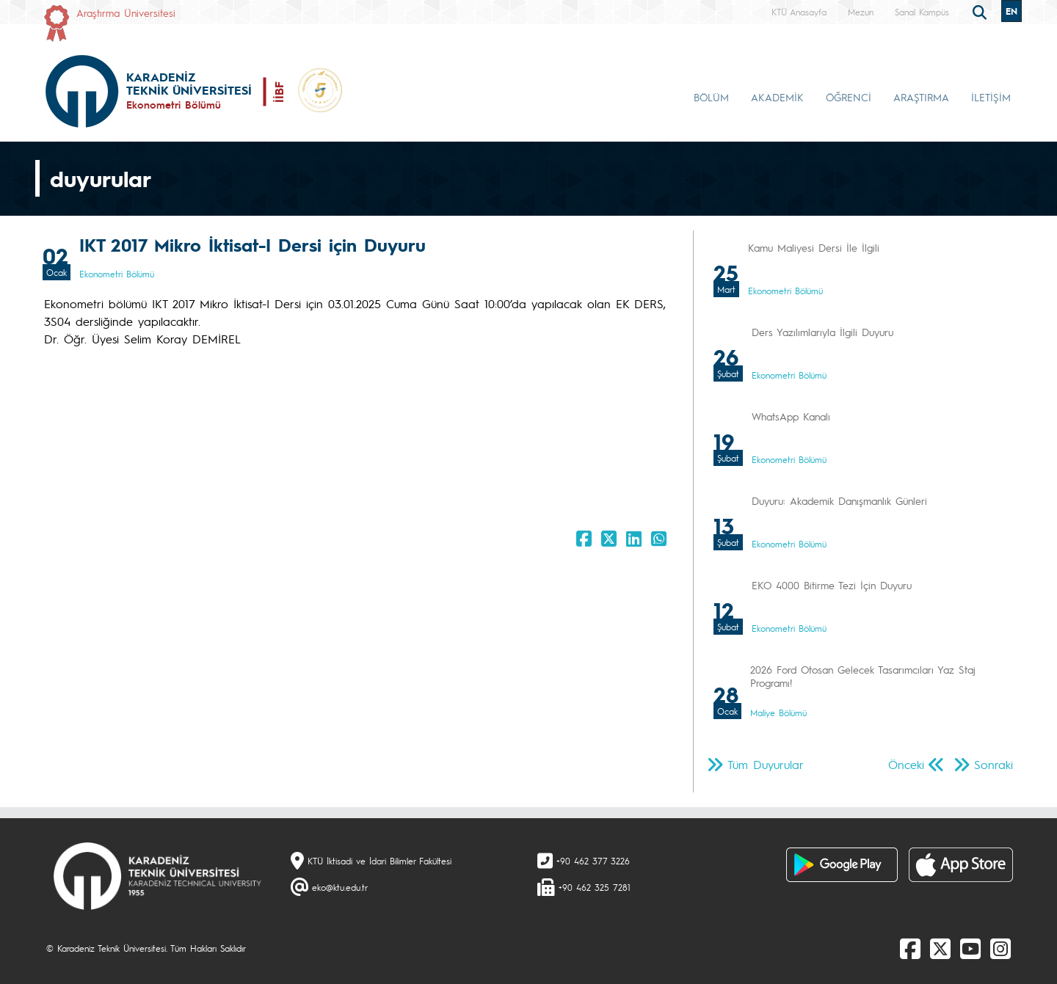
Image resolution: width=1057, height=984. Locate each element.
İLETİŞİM (991, 96)
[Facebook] (910, 948)
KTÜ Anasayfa (799, 12)
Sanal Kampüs (922, 12)
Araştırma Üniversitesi (125, 12)
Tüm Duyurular (765, 764)
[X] (940, 948)
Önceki (906, 764)
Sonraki (993, 764)
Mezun (860, 12)
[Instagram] (1000, 948)
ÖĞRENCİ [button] (848, 96)
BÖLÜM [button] (711, 96)
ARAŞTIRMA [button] (921, 96)
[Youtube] (970, 948)
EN (1011, 11)
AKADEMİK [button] (777, 96)
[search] (981, 11)
